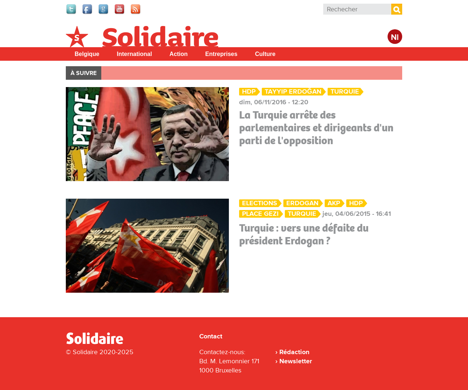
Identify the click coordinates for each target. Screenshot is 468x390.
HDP (249, 91)
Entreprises (221, 54)
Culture (265, 54)
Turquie (345, 91)
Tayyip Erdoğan (293, 91)
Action (179, 54)
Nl (395, 37)
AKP (334, 203)
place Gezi (260, 214)
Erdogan (302, 203)
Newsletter (295, 361)
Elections (259, 203)
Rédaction (294, 352)
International (134, 54)
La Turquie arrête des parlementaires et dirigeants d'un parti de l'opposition (316, 127)
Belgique (87, 54)
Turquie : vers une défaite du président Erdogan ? (304, 234)
